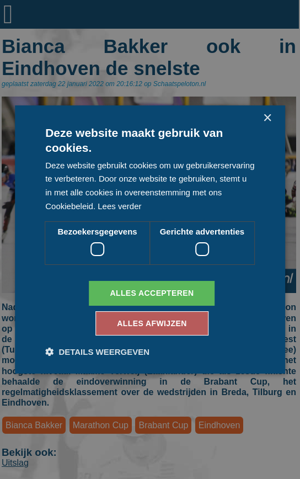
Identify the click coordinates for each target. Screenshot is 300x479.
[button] (97, 352)
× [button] (267, 118)
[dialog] (150, 239)
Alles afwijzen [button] (151, 323)
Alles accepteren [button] (152, 293)
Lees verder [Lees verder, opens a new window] (119, 206)
